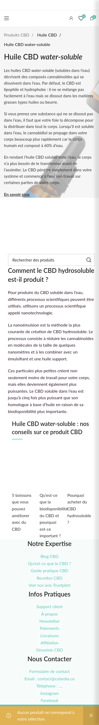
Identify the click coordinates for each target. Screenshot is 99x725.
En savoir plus (17, 194)
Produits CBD (17, 34)
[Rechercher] (51, 260)
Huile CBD (47, 34)
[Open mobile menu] (6, 18)
